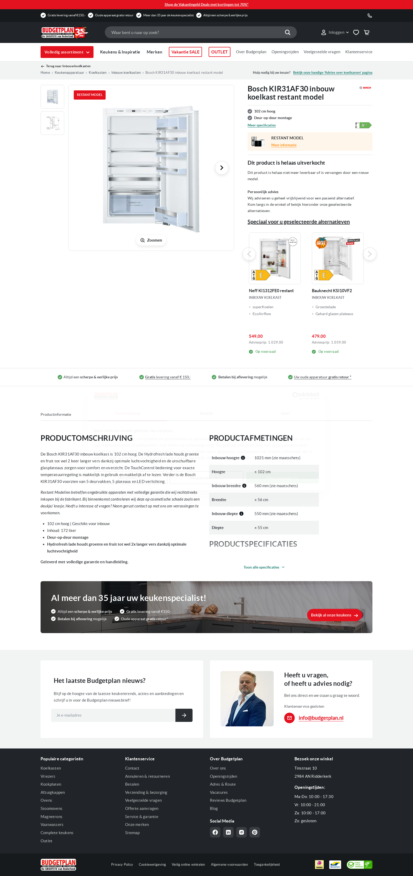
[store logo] (70, 32)
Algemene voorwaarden (229, 865)
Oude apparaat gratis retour (114, 15)
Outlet (46, 841)
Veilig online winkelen (188, 865)
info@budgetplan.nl (321, 718)
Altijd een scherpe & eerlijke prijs (225, 15)
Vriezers (48, 776)
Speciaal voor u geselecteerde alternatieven (299, 222)
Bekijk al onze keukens (331, 615)
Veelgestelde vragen (322, 52)
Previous (249, 254)
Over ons (218, 768)
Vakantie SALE (185, 52)
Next (369, 254)
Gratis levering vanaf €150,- (66, 15)
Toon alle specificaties (261, 567)
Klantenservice (358, 52)
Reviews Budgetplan (228, 800)
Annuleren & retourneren (147, 776)
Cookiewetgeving (152, 865)
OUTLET (219, 52)
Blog (214, 808)
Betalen (132, 784)
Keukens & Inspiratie (120, 52)
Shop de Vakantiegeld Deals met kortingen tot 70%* (207, 4)
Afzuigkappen (53, 792)
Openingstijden (285, 52)
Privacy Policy (122, 865)
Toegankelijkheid (267, 865)
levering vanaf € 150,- (168, 377)
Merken (154, 52)
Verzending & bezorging (146, 792)
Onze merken (137, 824)
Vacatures (219, 792)
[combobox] (201, 32)
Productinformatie (56, 414)
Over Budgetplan (251, 52)
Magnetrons (51, 816)
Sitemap (132, 832)
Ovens (46, 800)
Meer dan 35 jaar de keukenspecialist (168, 15)
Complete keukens (57, 832)
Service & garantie (141, 816)
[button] (335, 32)
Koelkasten (51, 768)
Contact (132, 768)
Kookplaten (51, 784)
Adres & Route (223, 784)
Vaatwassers (52, 824)
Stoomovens (51, 808)
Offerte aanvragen (141, 808)
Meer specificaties (262, 125)
